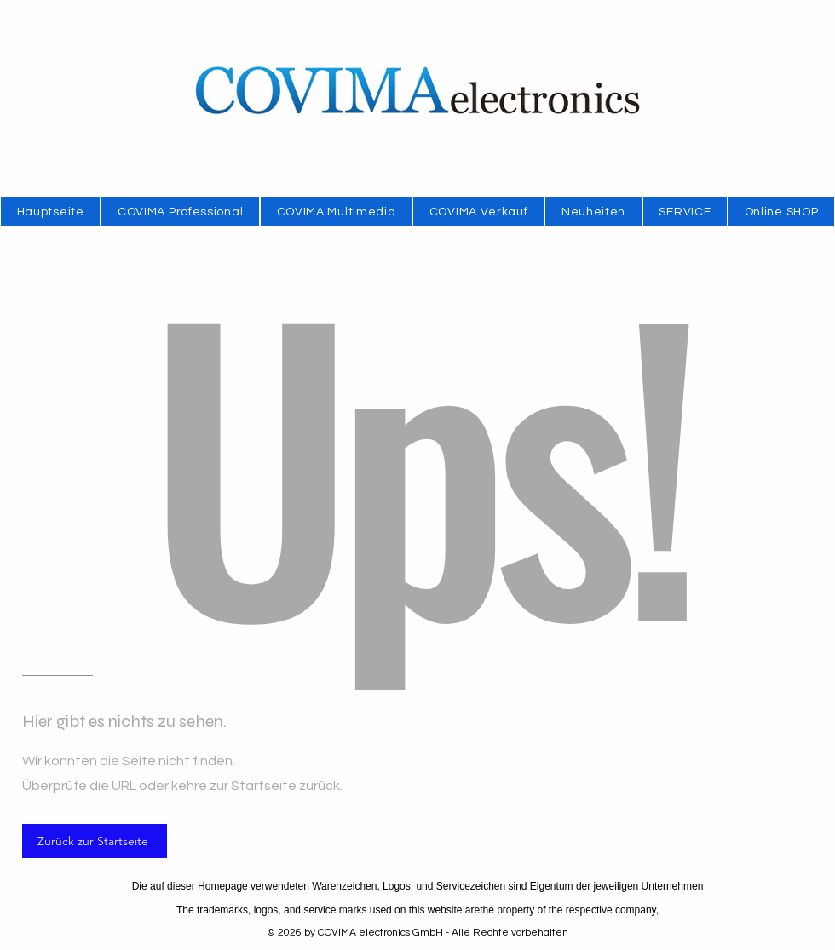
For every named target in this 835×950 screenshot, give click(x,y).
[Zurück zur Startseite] (94, 841)
